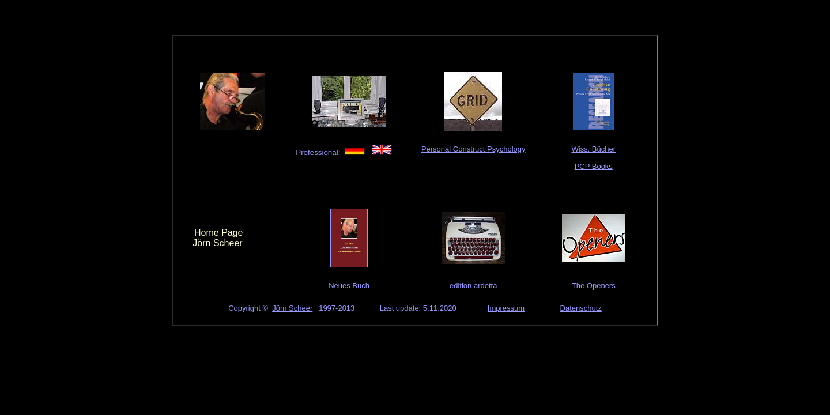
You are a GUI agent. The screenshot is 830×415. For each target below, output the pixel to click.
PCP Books (594, 166)
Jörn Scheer (292, 308)
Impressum (506, 308)
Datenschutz (581, 308)
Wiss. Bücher (593, 149)
